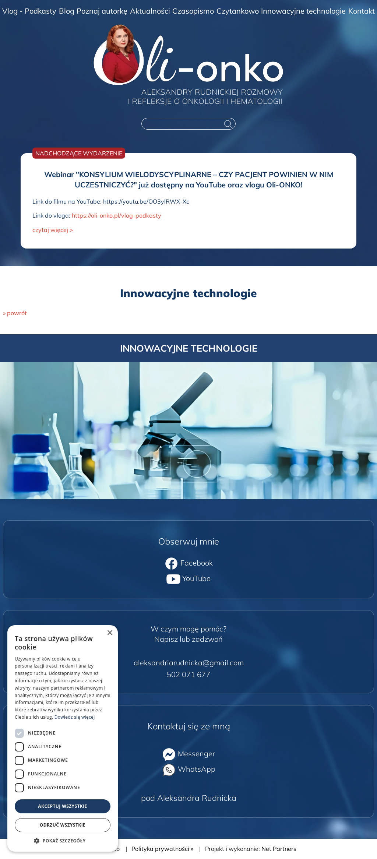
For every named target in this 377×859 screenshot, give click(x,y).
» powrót (15, 313)
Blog (66, 10)
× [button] (109, 633)
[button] (62, 840)
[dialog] (62, 738)
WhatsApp (188, 769)
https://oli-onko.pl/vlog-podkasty (116, 215)
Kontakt (361, 10)
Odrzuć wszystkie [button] (62, 825)
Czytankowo (237, 10)
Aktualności (150, 10)
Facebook (189, 562)
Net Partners (278, 848)
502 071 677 (188, 674)
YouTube (188, 578)
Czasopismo (193, 10)
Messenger (188, 753)
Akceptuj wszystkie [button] (62, 806)
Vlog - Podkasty (29, 10)
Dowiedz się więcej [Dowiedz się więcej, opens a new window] (74, 717)
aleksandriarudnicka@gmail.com (189, 662)
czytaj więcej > (52, 229)
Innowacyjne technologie (303, 10)
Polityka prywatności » (162, 848)
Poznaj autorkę (102, 10)
